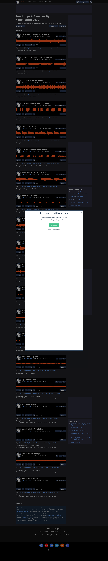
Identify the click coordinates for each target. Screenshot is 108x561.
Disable (54, 225)
